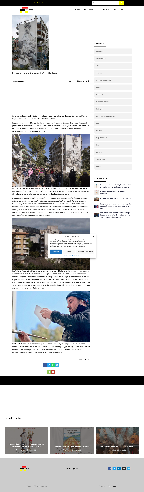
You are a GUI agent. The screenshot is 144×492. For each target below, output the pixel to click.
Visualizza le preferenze (85, 252)
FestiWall (18, 344)
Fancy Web (112, 486)
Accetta (56, 252)
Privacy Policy (75, 256)
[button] (93, 236)
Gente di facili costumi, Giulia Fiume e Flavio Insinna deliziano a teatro (115, 186)
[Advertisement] (50, 100)
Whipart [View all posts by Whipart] (68, 450)
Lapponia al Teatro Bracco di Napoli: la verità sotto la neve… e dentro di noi (115, 206)
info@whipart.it (72, 468)
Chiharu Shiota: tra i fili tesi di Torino (115, 199)
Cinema (92, 10)
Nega (69, 252)
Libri (98, 10)
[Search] (105, 3)
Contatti (37, 3)
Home (77, 10)
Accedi (44, 3)
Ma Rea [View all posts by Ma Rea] (113, 450)
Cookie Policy (67, 256)
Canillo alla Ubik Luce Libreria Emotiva (72, 447)
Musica (106, 10)
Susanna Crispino (19, 81)
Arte (84, 10)
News (121, 10)
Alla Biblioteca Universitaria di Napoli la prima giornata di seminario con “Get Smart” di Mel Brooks (115, 214)
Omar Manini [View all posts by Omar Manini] (23, 450)
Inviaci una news (26, 3)
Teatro (114, 10)
